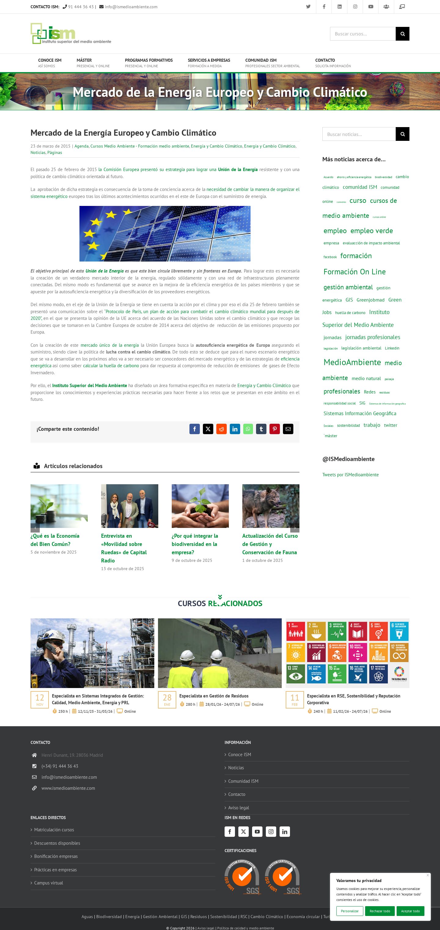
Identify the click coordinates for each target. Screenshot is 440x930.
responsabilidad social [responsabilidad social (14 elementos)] (340, 403)
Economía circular (303, 916)
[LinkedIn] (285, 831)
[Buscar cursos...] (363, 34)
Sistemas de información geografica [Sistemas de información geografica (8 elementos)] (387, 403)
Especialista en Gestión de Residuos (213, 696)
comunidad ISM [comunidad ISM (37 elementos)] (360, 186)
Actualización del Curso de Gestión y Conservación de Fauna (270, 544)
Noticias (38, 152)
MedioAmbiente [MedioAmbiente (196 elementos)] (352, 362)
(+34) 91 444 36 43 (60, 766)
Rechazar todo (380, 911)
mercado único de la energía (110, 345)
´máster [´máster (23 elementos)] (330, 435)
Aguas (87, 916)
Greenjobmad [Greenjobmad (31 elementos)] (371, 299)
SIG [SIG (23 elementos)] (362, 403)
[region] (380, 897)
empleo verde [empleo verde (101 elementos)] (371, 230)
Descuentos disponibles (57, 843)
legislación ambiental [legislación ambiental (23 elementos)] (361, 348)
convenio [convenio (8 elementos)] (341, 201)
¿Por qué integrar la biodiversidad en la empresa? (195, 544)
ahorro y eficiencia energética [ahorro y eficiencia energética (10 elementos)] (354, 177)
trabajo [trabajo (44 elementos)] (372, 424)
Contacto (236, 794)
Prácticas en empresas (55, 870)
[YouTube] (257, 831)
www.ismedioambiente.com (68, 788)
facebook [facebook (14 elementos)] (330, 256)
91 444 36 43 (78, 6)
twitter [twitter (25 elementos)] (390, 425)
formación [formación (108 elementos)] (356, 255)
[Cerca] (428, 875)
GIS (184, 916)
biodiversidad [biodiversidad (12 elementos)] (383, 177)
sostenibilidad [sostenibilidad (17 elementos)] (348, 425)
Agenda (82, 146)
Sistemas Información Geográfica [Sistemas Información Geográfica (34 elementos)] (360, 413)
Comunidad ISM (243, 781)
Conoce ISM (239, 754)
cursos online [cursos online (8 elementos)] (379, 216)
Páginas (54, 152)
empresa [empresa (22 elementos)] (331, 243)
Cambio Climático (267, 916)
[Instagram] (271, 831)
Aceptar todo (410, 911)
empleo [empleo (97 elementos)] (335, 230)
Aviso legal (238, 808)
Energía (132, 916)
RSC (243, 916)
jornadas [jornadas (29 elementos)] (333, 337)
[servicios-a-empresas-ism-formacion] (92, 621)
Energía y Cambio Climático (216, 146)
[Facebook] (230, 831)
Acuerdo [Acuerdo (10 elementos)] (328, 177)
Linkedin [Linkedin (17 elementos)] (392, 348)
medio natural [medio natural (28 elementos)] (366, 378)
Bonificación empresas (56, 856)
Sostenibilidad (223, 916)
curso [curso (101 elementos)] (358, 200)
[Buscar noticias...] (359, 134)
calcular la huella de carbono (111, 365)
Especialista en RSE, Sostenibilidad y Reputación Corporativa (353, 699)
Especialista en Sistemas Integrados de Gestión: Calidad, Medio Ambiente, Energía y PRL (98, 699)
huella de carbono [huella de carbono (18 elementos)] (350, 312)
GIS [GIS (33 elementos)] (349, 299)
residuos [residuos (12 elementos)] (384, 392)
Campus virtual (48, 883)
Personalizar (350, 911)
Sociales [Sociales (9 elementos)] (328, 425)
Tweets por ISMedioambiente (350, 475)
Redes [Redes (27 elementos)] (370, 392)
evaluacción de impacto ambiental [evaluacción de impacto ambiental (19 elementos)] (371, 243)
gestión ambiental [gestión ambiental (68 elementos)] (348, 287)
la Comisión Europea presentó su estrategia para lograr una (178, 169)
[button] (35, 528)
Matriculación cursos (54, 830)
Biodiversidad (109, 916)
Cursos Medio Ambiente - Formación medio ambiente (139, 146)
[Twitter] (243, 831)
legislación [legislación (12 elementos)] (331, 348)
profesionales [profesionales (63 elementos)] (342, 391)
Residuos (198, 916)
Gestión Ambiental (160, 916)
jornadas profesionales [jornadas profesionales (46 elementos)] (372, 337)
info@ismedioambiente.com (128, 6)
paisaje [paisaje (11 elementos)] (389, 379)
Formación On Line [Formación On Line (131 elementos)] (355, 271)
